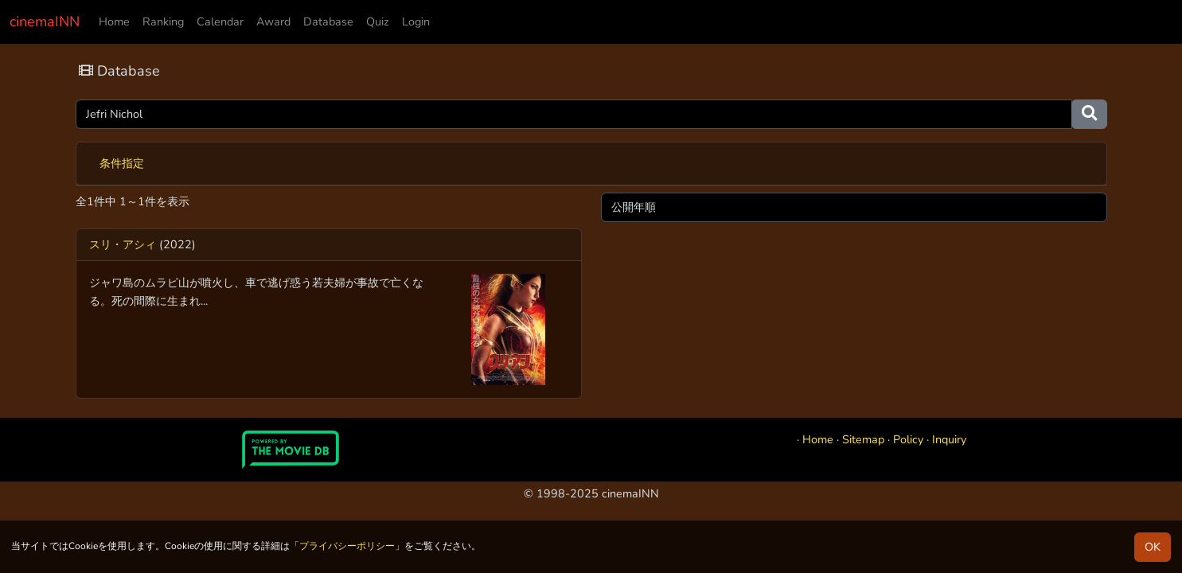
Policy (908, 439)
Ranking (163, 21)
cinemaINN (45, 21)
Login (416, 21)
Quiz (377, 21)
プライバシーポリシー (347, 546)
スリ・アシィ (122, 244)
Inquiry (949, 439)
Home (114, 21)
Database (328, 21)
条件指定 (121, 163)
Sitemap (863, 439)
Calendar (220, 21)
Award (273, 21)
